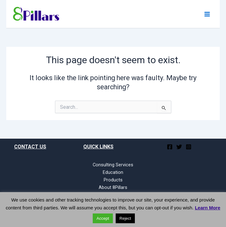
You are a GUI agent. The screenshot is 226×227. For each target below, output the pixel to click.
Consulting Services (113, 165)
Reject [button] (125, 218)
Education (113, 172)
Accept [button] (102, 218)
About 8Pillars (113, 187)
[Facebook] (170, 147)
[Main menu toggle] (207, 14)
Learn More (207, 207)
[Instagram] (188, 147)
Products (113, 180)
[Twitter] (179, 147)
